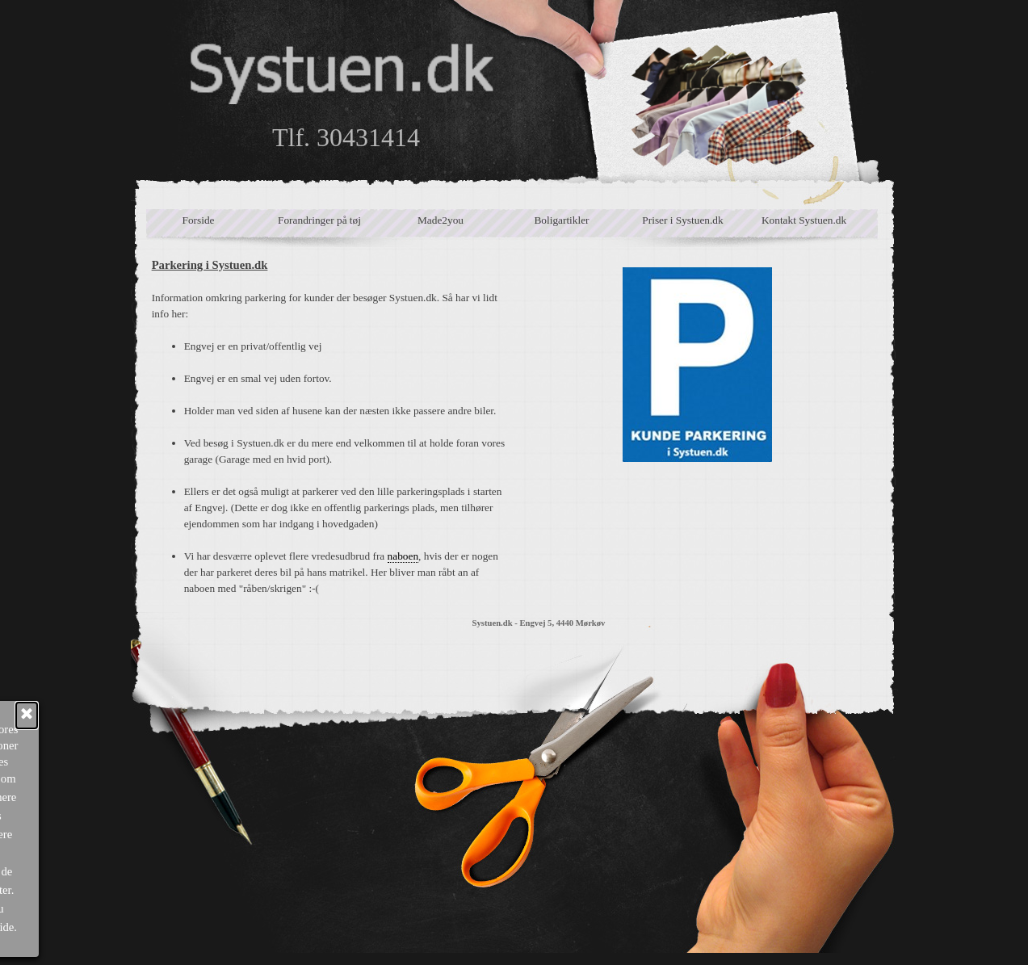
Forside (199, 220)
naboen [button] (403, 556)
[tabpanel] (331, 426)
